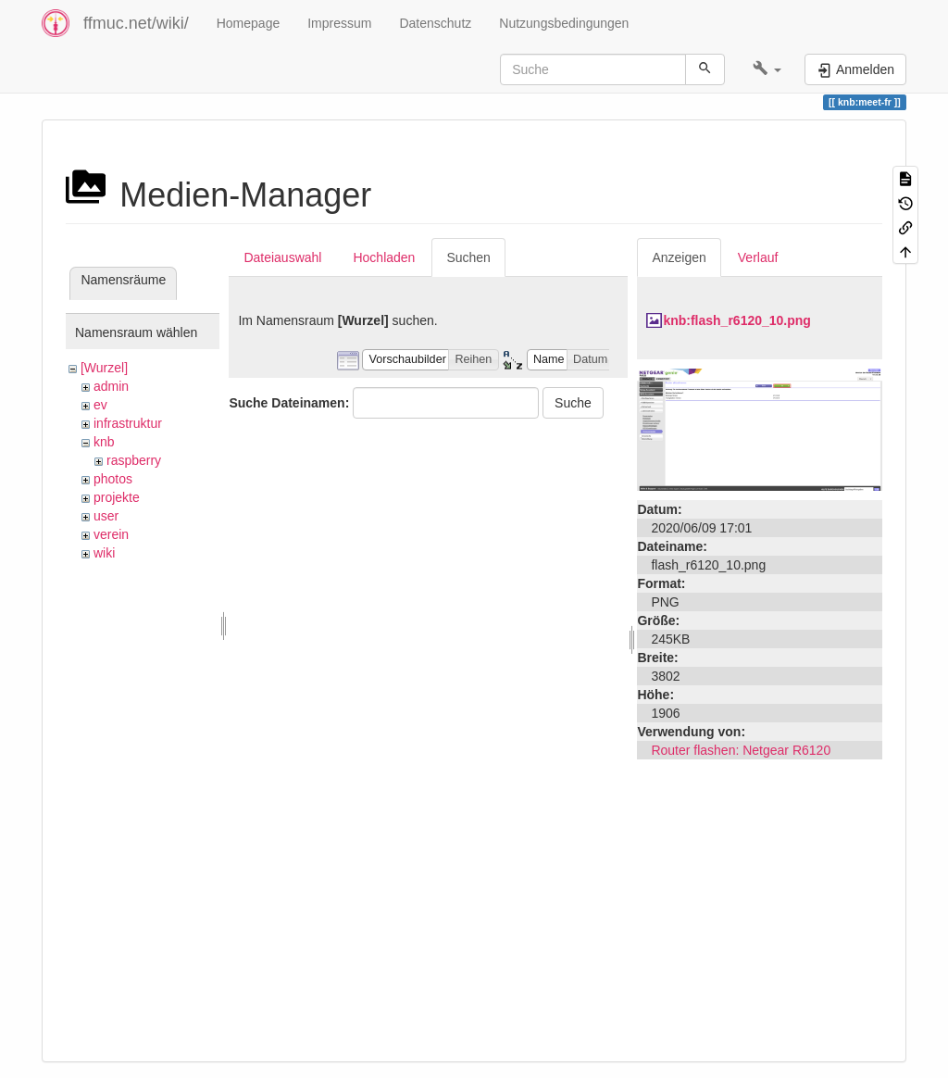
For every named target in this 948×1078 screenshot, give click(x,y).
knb (104, 441)
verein (111, 534)
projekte (117, 497)
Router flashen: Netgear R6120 (740, 750)
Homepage (249, 23)
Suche (573, 402)
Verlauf (758, 257)
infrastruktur (128, 423)
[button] (767, 69)
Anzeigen (678, 257)
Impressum (339, 23)
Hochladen (384, 257)
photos (113, 478)
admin (111, 386)
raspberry (133, 460)
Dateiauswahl (282, 257)
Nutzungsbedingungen (564, 23)
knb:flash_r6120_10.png (737, 320)
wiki (104, 552)
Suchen (468, 257)
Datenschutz (435, 23)
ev (100, 404)
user (106, 515)
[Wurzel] (104, 367)
